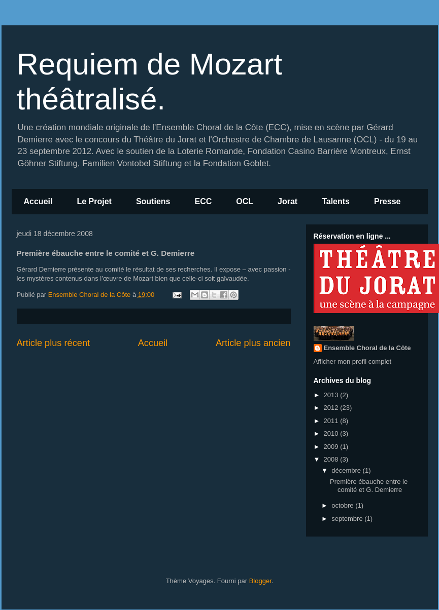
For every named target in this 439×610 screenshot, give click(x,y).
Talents (336, 201)
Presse (387, 201)
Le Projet (94, 201)
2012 (332, 407)
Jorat (287, 201)
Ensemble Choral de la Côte (367, 348)
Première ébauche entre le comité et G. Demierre (369, 485)
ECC (203, 201)
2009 (332, 446)
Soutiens (153, 201)
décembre (346, 470)
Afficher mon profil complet (353, 361)
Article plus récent (53, 343)
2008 (332, 459)
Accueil (38, 201)
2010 (332, 433)
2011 (332, 421)
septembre (347, 518)
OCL (244, 201)
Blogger (260, 581)
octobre (343, 505)
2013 (332, 395)
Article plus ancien (253, 343)
